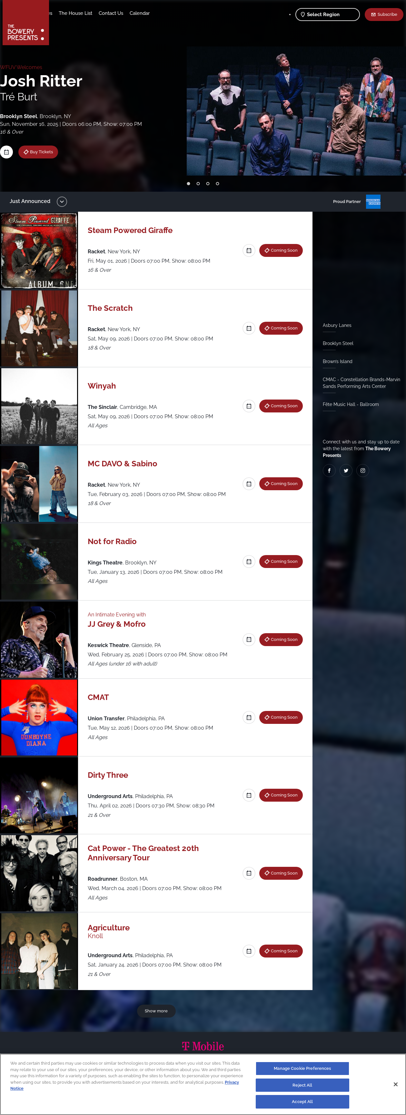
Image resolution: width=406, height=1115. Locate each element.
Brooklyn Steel (335, 343)
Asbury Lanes (334, 325)
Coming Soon (281, 250)
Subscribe (387, 14)
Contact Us (161, 13)
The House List (126, 13)
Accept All (302, 1101)
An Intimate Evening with (120, 615)
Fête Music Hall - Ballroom (348, 404)
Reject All (302, 1085)
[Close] (396, 1084)
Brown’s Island (335, 361)
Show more (157, 1010)
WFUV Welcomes (26, 67)
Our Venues (90, 13)
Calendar (190, 13)
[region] (203, 1084)
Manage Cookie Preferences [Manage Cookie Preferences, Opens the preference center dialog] (302, 1068)
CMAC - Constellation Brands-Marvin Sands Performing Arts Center (359, 383)
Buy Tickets (46, 151)
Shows (63, 13)
